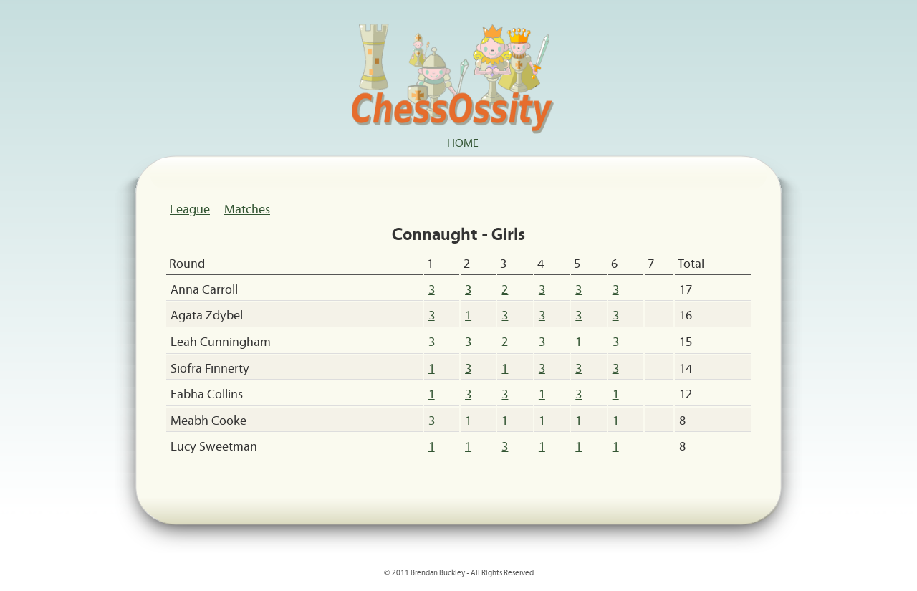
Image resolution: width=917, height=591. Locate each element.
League (190, 208)
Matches (247, 208)
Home (463, 142)
